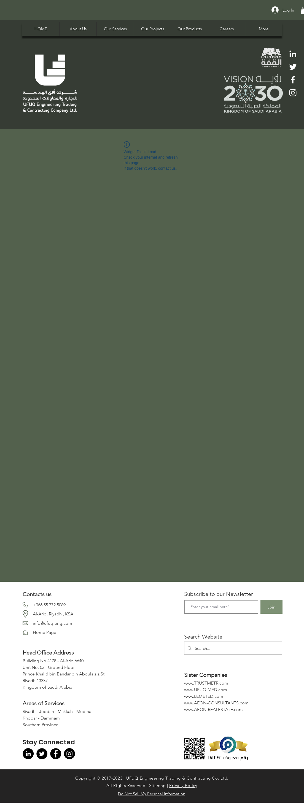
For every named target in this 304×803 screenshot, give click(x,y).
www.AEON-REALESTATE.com (213, 709)
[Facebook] (293, 80)
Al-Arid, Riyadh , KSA (53, 614)
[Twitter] (293, 67)
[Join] (271, 607)
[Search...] (232, 648)
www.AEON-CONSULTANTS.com (216, 702)
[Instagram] (293, 93)
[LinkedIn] (293, 54)
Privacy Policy (183, 785)
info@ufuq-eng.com (52, 623)
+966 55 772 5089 (49, 604)
